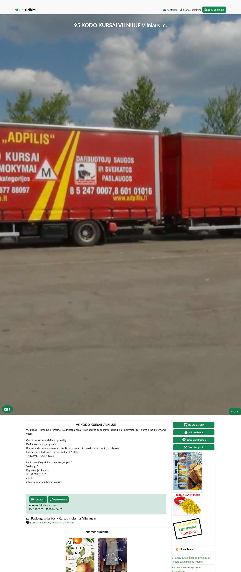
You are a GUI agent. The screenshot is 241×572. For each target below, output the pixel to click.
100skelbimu (26, 10)
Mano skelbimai (190, 9)
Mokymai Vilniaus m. (63, 522)
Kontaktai (170, 9)
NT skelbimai (186, 548)
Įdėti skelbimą (214, 9)
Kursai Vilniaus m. (40, 522)
